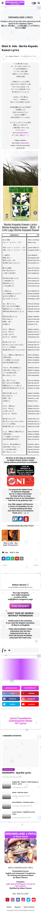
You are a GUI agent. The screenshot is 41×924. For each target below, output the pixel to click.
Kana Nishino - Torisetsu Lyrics (23, 802)
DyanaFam (25, 143)
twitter (12, 704)
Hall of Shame (29, 907)
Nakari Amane (19, 584)
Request (18, 907)
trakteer (31, 693)
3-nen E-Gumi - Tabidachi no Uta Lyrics (23, 813)
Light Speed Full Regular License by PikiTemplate (20, 885)
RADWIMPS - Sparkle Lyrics (16, 772)
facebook (12, 699)
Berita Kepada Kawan (20, 133)
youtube (31, 704)
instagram (31, 699)
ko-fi (12, 693)
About (9, 907)
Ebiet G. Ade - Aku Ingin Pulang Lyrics (10, 544)
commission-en (11, 688)
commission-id (30, 688)
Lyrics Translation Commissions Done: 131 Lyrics (20, 721)
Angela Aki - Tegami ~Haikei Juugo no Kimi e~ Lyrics (25, 783)
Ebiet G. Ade (14, 552)
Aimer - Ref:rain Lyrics (20, 792)
